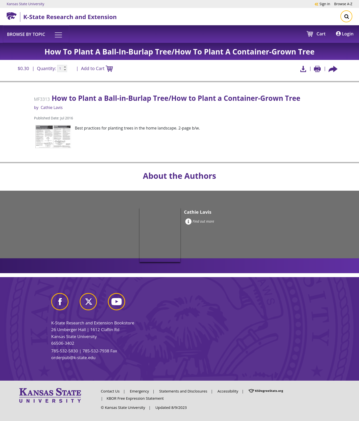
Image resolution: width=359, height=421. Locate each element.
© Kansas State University (123, 407)
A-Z (343, 3)
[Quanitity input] (62, 68)
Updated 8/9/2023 (171, 407)
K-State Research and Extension (70, 17)
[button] (36, 34)
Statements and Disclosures (183, 391)
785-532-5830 (64, 351)
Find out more (199, 221)
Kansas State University (25, 3)
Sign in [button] (322, 3)
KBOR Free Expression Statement (135, 398)
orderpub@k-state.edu (73, 357)
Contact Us (110, 391)
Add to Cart (97, 68)
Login (345, 34)
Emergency (139, 391)
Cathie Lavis (52, 107)
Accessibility (227, 391)
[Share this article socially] (333, 68)
